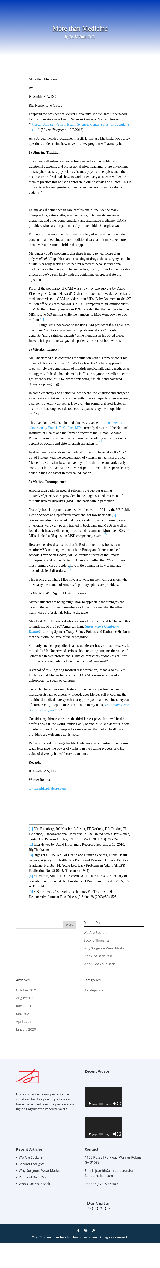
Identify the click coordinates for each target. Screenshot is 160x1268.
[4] (105, 533)
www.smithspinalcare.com (47, 788)
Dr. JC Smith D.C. (82, 37)
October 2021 (26, 990)
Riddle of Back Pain (98, 956)
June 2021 (23, 1005)
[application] (114, 1103)
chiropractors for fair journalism (70, 1262)
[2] (31, 844)
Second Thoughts (96, 940)
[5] (31, 891)
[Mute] (133, 1116)
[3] (114, 515)
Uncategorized (94, 990)
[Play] (90, 1116)
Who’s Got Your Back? (100, 964)
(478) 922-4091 (108, 1208)
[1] (42, 320)
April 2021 (24, 1021)
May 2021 (23, 1013)
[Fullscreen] (139, 1116)
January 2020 (26, 1029)
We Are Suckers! (96, 932)
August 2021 (25, 998)
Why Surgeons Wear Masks (104, 948)
